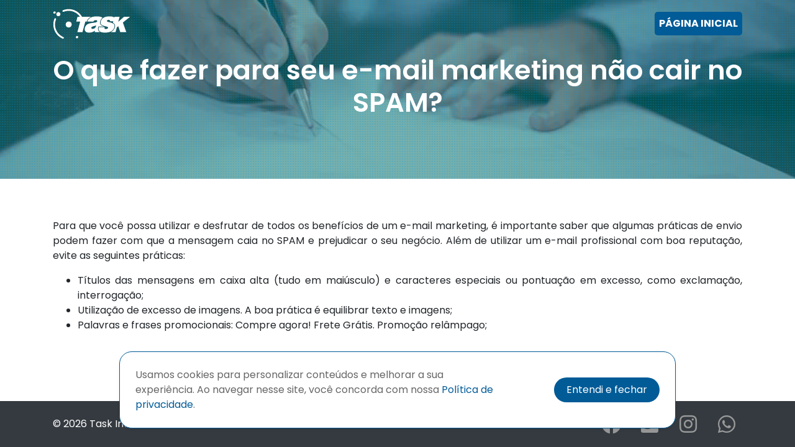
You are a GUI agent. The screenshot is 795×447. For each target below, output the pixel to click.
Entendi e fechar (606, 389)
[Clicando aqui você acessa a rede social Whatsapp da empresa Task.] (726, 428)
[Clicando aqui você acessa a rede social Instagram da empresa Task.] (688, 428)
